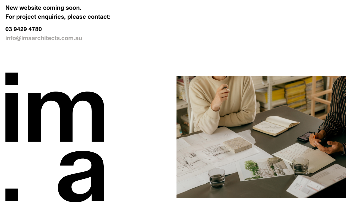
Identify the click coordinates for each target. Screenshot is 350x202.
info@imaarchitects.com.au (43, 38)
